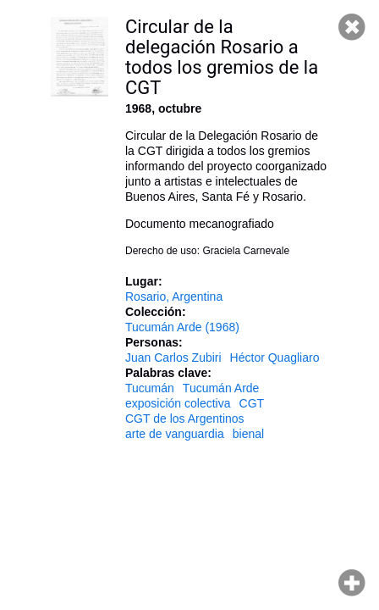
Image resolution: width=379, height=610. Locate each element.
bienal (248, 434)
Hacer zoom (352, 583)
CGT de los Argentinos (184, 418)
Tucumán (149, 388)
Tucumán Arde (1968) (182, 327)
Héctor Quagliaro (275, 357)
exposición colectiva (178, 403)
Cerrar (352, 27)
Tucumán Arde (221, 388)
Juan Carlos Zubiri (173, 357)
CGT (252, 403)
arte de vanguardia (174, 434)
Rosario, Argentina (173, 296)
